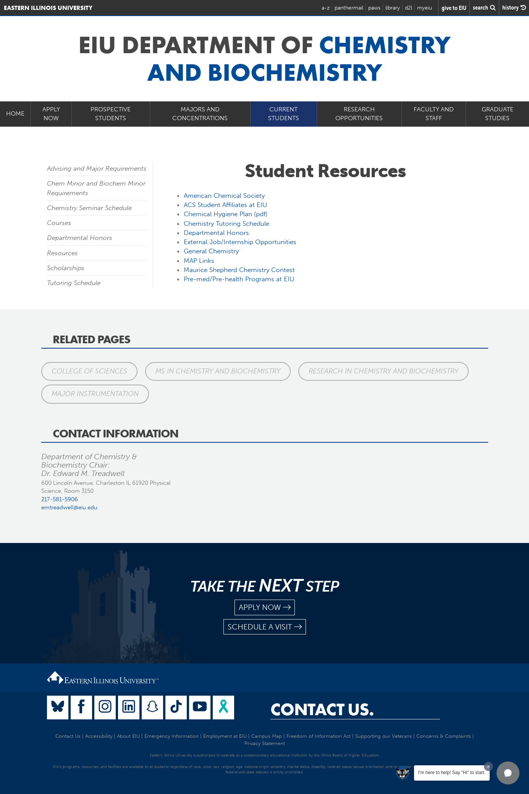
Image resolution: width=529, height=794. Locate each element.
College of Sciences (89, 371)
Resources (62, 253)
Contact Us (68, 736)
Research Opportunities (359, 114)
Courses (59, 223)
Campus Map (266, 736)
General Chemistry (211, 251)
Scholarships (65, 268)
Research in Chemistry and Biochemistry (383, 371)
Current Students (283, 114)
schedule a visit (265, 627)
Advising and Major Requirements (97, 168)
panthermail (349, 8)
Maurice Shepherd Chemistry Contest (239, 270)
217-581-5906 (59, 499)
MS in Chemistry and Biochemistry (217, 371)
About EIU (128, 736)
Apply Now (51, 114)
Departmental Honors (79, 237)
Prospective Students (111, 114)
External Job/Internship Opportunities (240, 242)
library (392, 8)
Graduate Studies (497, 114)
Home (15, 113)
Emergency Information (171, 736)
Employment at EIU (225, 736)
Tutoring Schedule (73, 283)
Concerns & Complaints (443, 736)
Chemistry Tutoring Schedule (226, 223)
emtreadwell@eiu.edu (69, 507)
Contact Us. (322, 709)
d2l (408, 8)
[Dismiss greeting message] (488, 766)
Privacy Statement (264, 743)
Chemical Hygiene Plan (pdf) (225, 214)
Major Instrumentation (95, 394)
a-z (326, 8)
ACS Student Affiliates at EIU (225, 205)
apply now (265, 607)
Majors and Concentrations (200, 114)
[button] (508, 772)
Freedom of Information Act (318, 736)
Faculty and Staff (434, 114)
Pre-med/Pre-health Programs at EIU (239, 279)
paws (374, 8)
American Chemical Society (224, 195)
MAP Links (199, 260)
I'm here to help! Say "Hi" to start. (451, 772)
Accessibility (98, 736)
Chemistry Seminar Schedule (89, 208)
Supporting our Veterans (383, 736)
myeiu (424, 8)
